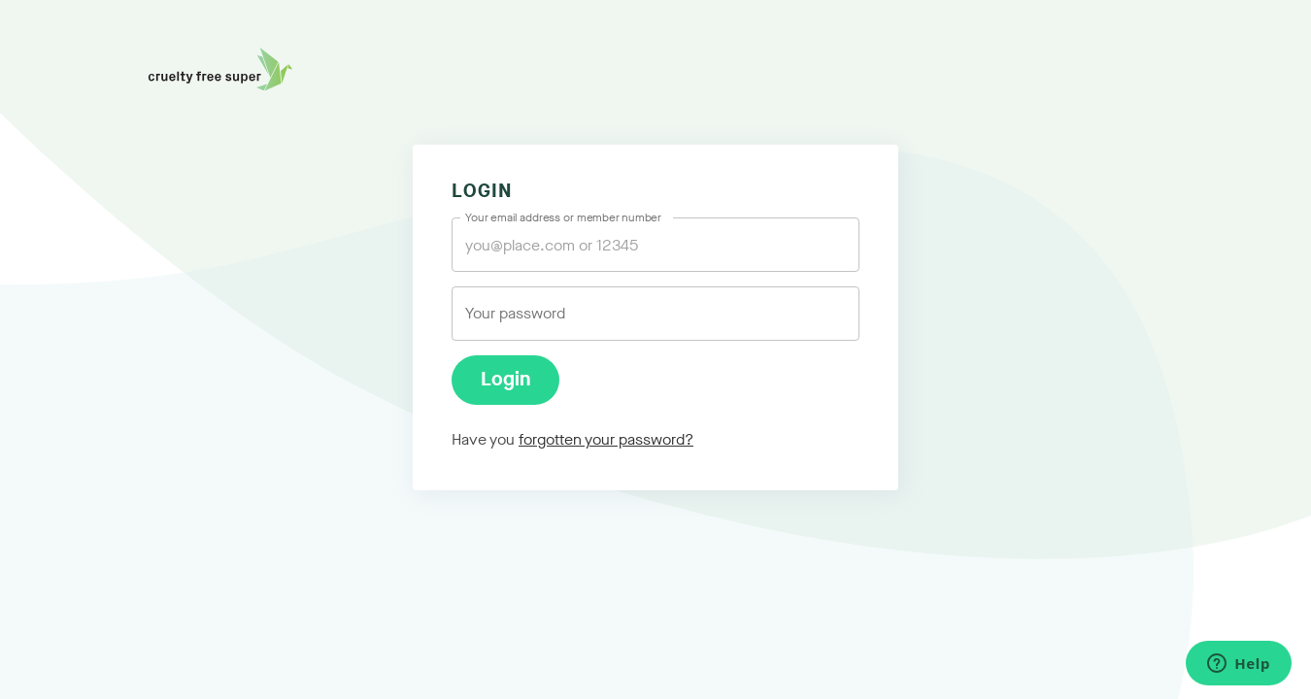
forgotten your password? (606, 439)
